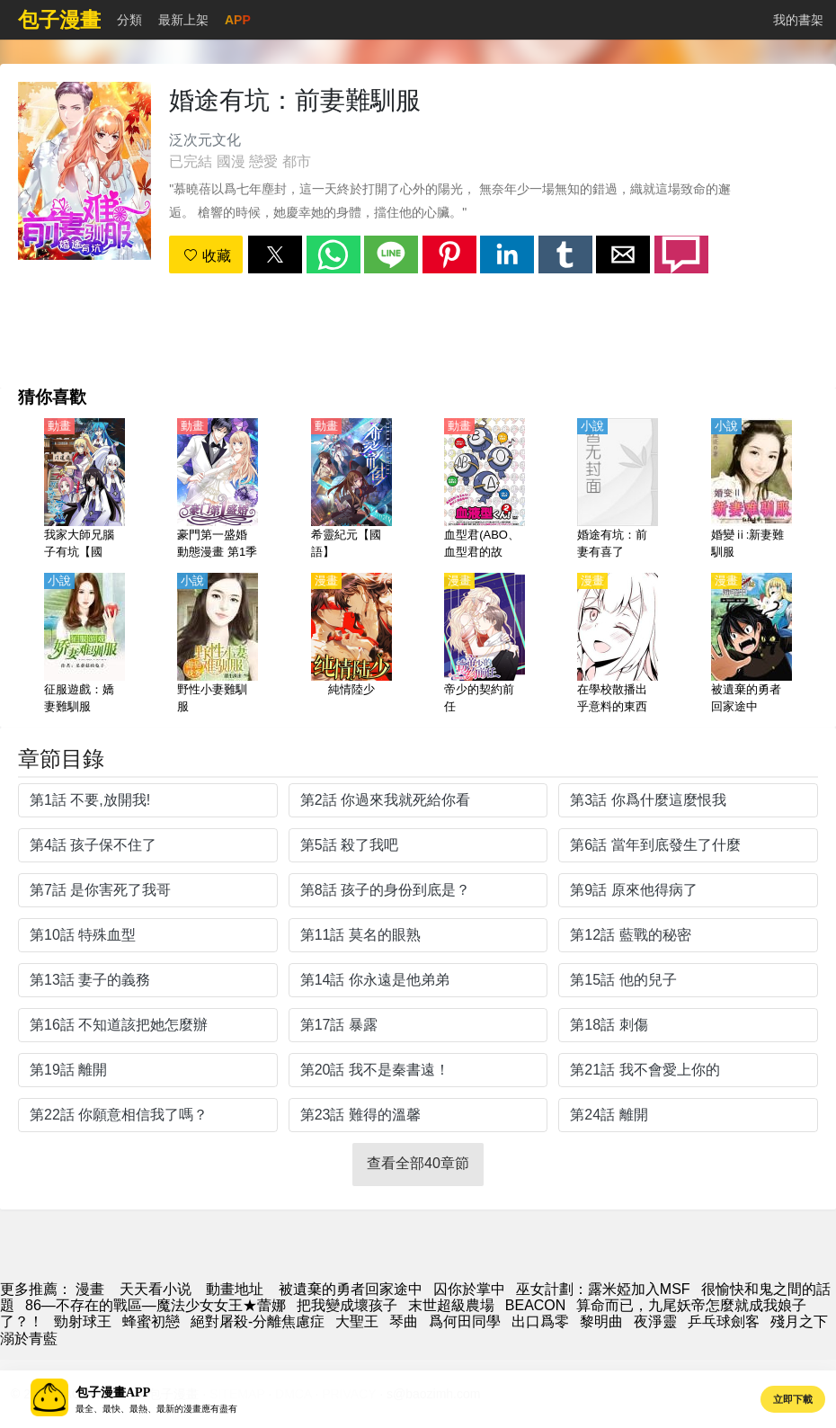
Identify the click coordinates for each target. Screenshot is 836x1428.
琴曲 (403, 1321)
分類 (129, 20)
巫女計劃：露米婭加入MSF (603, 1289)
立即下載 (793, 1399)
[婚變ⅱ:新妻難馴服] (751, 490)
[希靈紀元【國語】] (351, 490)
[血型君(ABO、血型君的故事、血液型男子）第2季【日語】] (484, 490)
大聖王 (356, 1321)
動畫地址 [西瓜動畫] (234, 1289)
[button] (275, 254)
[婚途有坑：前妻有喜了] (617, 490)
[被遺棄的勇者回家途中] (751, 645)
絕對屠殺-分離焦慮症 (258, 1321)
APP (238, 20)
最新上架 (183, 20)
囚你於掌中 (469, 1289)
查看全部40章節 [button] (418, 1163)
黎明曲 (601, 1321)
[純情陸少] (351, 645)
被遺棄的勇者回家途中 (350, 1289)
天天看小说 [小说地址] (155, 1289)
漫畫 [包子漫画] (90, 1289)
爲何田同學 (465, 1321)
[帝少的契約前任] (484, 645)
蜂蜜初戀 (151, 1321)
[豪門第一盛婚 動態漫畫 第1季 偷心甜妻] (217, 490)
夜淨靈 (655, 1321)
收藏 (206, 255)
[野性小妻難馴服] (217, 645)
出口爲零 (540, 1321)
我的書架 (798, 20)
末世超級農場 (451, 1305)
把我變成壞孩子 (347, 1305)
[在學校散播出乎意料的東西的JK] (617, 645)
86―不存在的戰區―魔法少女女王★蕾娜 (155, 1305)
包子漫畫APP (113, 1392)
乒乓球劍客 (724, 1321)
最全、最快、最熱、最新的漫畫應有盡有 (156, 1409)
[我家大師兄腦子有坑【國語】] (84, 490)
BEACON (535, 1305)
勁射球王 (82, 1321)
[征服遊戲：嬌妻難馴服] (84, 645)
